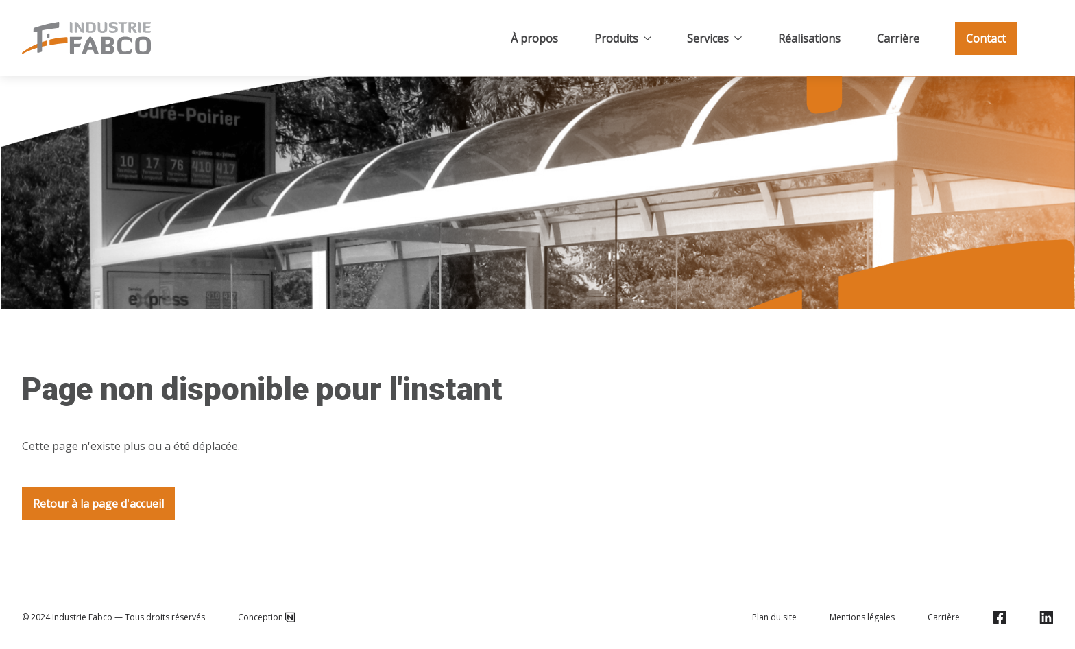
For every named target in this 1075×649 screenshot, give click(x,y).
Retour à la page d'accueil (98, 503)
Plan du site (774, 617)
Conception (266, 617)
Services (714, 38)
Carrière (898, 38)
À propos (534, 38)
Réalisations (809, 38)
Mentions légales (862, 617)
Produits (622, 38)
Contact (986, 38)
